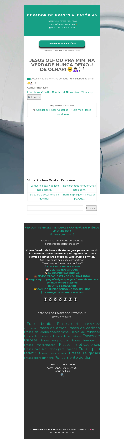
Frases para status (53, 353)
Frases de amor (51, 328)
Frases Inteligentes (86, 340)
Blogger (53, 432)
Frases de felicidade (85, 331)
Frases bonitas (40, 323)
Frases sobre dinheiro (39, 357)
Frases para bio (35, 349)
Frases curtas (70, 323)
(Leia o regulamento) (62, 231)
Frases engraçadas (55, 340)
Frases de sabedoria (67, 336)
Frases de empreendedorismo (46, 331)
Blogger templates (66, 432)
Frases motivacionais (79, 344)
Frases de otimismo (38, 336)
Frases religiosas (84, 353)
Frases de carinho (83, 328)
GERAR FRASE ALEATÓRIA (62, 43)
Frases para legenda (62, 349)
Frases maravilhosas (39, 344)
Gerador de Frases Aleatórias (62, 15)
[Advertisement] (62, 145)
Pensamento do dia (72, 357)
